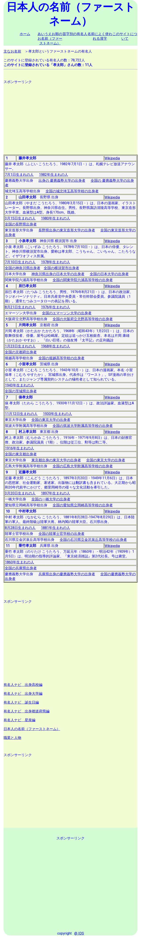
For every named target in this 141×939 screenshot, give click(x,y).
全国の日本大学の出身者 (109, 274)
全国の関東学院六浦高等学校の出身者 (83, 280)
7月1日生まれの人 (19, 174)
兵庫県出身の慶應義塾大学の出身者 (66, 574)
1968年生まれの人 (55, 346)
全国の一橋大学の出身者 (50, 499)
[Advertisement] (70, 115)
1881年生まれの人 (55, 528)
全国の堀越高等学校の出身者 (61, 358)
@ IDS (79, 933)
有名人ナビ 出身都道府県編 (27, 711)
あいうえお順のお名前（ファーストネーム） (50, 38)
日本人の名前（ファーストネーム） (32, 729)
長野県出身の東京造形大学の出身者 (66, 230)
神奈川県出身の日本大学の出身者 (57, 274)
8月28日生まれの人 (20, 528)
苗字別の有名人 (75, 34)
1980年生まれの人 (55, 218)
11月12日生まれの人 (21, 414)
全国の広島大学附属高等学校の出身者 (83, 466)
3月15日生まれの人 (20, 218)
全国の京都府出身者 (21, 352)
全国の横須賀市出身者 (61, 268)
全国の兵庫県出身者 (21, 568)
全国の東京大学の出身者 (50, 420)
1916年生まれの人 (19, 448)
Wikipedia (112, 158)
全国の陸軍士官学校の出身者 (61, 534)
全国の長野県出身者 (21, 224)
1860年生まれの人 (19, 562)
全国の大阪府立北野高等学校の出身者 (83, 319)
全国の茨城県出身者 (21, 391)
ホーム (25, 34)
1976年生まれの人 (55, 307)
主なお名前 (12, 51)
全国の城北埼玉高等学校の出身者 (72, 191)
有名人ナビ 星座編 (19, 720)
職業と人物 (12, 738)
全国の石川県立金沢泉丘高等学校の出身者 (93, 540)
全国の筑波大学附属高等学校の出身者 (83, 426)
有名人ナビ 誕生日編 (21, 702)
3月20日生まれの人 (20, 493)
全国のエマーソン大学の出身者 (66, 313)
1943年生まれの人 (19, 385)
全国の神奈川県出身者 (22, 268)
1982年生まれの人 (53, 174)
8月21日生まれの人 (20, 307)
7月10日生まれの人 (20, 262)
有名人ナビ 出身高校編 (23, 685)
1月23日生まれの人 (20, 346)
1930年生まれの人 (57, 414)
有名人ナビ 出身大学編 (23, 693)
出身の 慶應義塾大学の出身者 (61, 180)
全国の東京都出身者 (21, 454)
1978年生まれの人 (55, 262)
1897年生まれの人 (55, 493)
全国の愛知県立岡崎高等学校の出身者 (83, 505)
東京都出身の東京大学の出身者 (56, 460)
